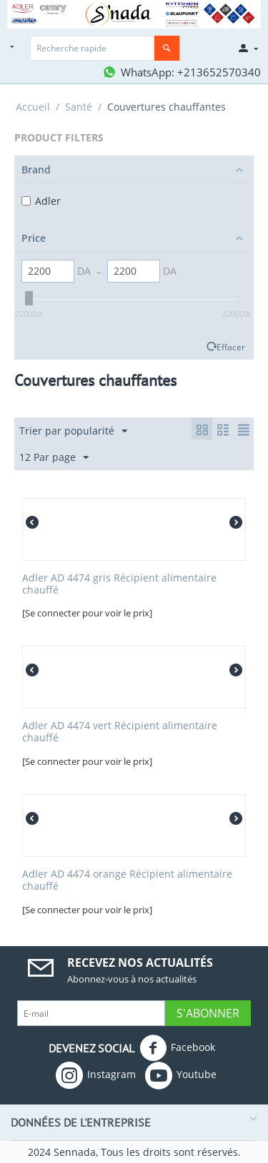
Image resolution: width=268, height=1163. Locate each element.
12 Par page (54, 457)
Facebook (177, 1048)
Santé (78, 106)
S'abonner (208, 1013)
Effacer (231, 346)
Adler (41, 201)
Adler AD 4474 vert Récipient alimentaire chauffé (119, 732)
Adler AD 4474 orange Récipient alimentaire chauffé (127, 880)
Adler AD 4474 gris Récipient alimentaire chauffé (119, 584)
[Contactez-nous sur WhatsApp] (181, 72)
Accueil (33, 106)
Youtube (181, 1075)
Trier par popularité (73, 431)
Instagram (96, 1075)
